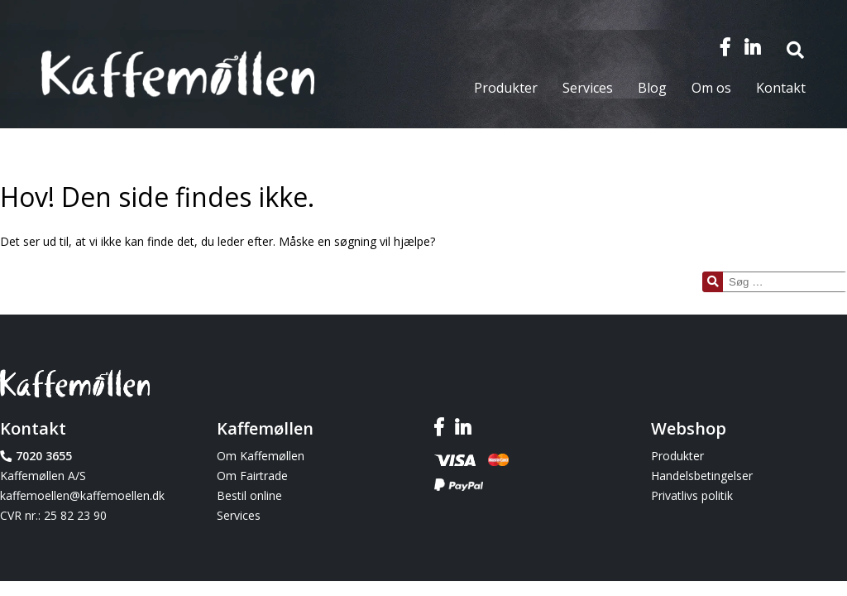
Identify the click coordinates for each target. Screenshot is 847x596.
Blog (652, 88)
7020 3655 (44, 456)
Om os (711, 88)
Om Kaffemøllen (260, 456)
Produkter (506, 88)
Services (587, 88)
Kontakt (781, 88)
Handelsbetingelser (702, 475)
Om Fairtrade (252, 475)
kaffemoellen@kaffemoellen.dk (82, 495)
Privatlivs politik (692, 495)
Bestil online (249, 495)
